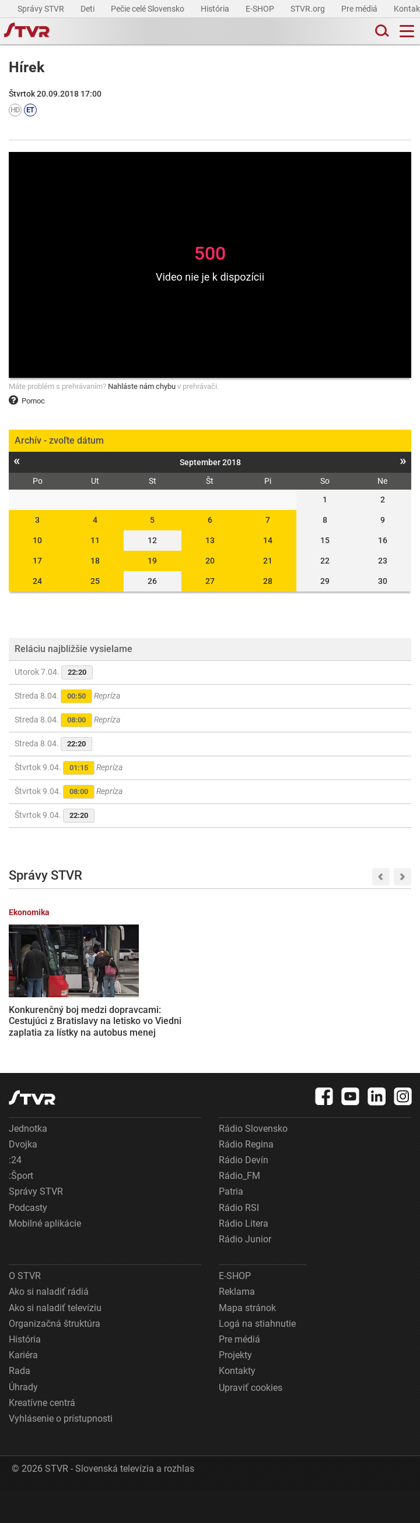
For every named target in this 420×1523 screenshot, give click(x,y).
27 (210, 581)
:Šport (21, 1207)
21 (267, 560)
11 (95, 540)
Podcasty (28, 1239)
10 (37, 540)
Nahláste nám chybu (142, 386)
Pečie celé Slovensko (148, 8)
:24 (15, 1192)
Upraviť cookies (250, 1419)
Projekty (235, 1387)
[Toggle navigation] (407, 31)
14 (267, 540)
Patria (231, 1223)
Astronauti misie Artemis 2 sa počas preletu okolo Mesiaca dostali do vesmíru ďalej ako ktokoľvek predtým (364, 1013)
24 (37, 581)
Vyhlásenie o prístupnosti (61, 1450)
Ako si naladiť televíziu (55, 1339)
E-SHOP (261, 8)
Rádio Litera (243, 1255)
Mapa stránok (247, 1339)
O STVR (25, 1307)
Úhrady (23, 1419)
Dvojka (23, 1176)
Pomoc (27, 400)
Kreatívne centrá (42, 1434)
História (216, 8)
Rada (19, 1402)
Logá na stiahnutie (257, 1355)
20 (210, 560)
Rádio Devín (243, 1192)
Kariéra (23, 1387)
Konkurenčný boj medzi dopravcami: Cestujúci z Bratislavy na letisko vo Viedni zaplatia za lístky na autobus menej (52, 1019)
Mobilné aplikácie (45, 1255)
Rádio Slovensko (253, 1160)
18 (95, 560)
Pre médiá (360, 8)
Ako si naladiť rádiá (49, 1323)
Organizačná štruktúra (54, 1355)
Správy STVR (42, 8)
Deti (88, 8)
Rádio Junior (245, 1271)
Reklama (237, 1323)
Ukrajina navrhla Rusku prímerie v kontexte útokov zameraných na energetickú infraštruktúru (254, 1013)
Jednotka (28, 1160)
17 (37, 560)
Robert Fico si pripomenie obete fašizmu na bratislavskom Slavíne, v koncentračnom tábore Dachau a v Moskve (152, 1024)
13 (210, 540)
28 (267, 581)
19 (152, 560)
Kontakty (237, 1402)
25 (95, 581)
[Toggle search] (381, 31)
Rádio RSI (239, 1239)
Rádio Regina (246, 1176)
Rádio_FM (239, 1207)
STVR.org (308, 8)
